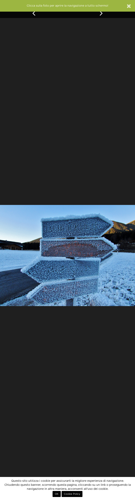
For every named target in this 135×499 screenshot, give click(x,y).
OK (57, 494)
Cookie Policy (72, 494)
